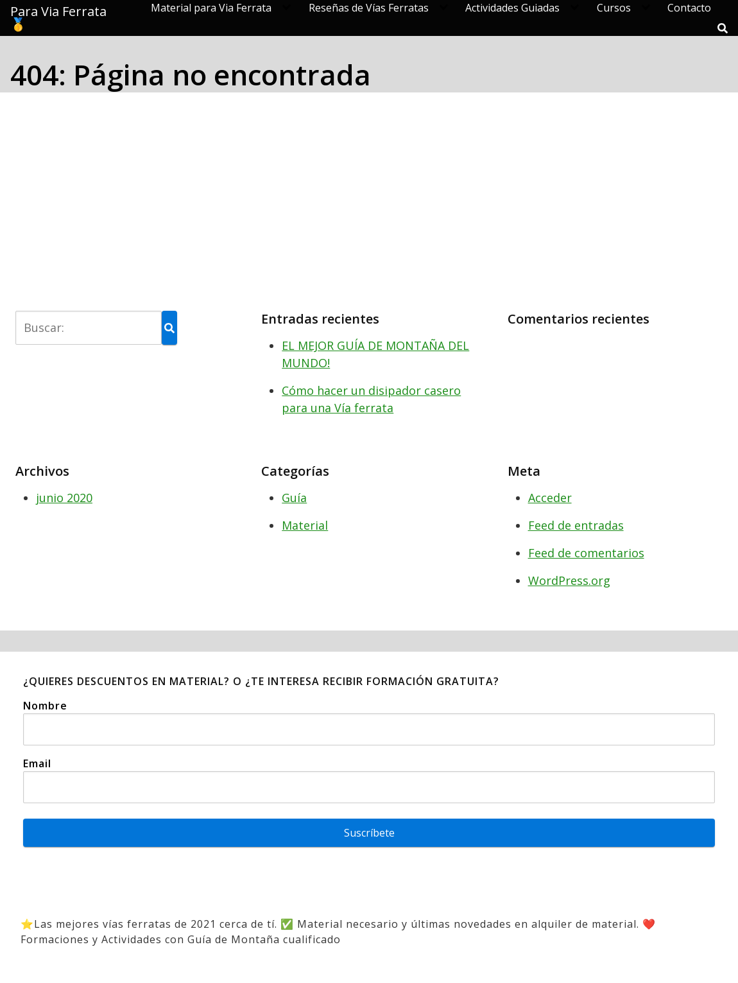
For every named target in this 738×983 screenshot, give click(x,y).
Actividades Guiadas (512, 7)
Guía (294, 497)
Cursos (614, 7)
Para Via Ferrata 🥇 (58, 18)
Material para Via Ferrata (211, 7)
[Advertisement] (369, 199)
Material (305, 525)
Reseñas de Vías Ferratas (369, 7)
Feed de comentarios (586, 553)
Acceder (550, 497)
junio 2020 (64, 497)
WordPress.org (569, 580)
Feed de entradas (576, 525)
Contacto (689, 7)
